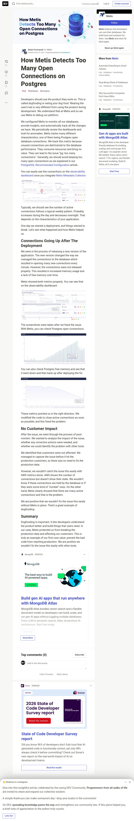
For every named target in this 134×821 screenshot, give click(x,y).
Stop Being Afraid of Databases (114, 84)
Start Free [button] (114, 171)
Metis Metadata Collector (71, 175)
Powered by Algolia (90, 4)
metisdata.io (66, 52)
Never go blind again (114, 48)
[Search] (13, 3)
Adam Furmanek (35, 49)
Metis (49, 49)
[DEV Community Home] (5, 3)
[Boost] (6, 93)
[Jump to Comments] (6, 73)
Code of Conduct (46, 674)
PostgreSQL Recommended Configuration (45, 165)
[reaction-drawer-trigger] (6, 63)
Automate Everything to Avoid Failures (114, 70)
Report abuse (62, 674)
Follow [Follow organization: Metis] (114, 23)
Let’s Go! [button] (9, 816)
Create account (122, 3)
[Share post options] (6, 102)
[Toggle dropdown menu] (84, 554)
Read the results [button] (54, 767)
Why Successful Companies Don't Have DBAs (114, 96)
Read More (28, 638)
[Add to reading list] (6, 84)
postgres (45, 91)
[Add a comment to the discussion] (56, 665)
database (33, 91)
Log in (106, 3)
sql (24, 91)
